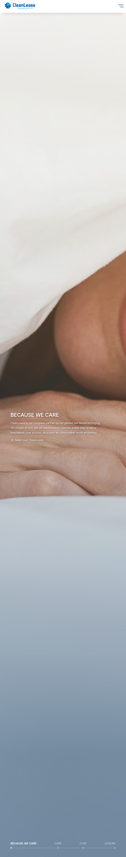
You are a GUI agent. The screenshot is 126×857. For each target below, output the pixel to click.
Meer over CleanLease (29, 440)
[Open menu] (121, 5)
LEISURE (110, 843)
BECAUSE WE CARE (23, 843)
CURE (83, 843)
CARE (58, 843)
